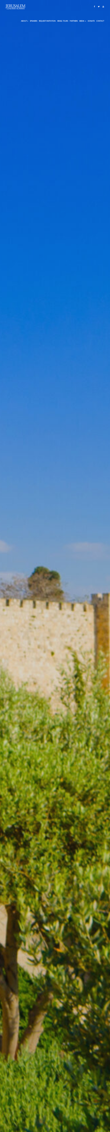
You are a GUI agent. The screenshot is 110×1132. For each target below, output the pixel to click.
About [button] (24, 21)
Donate (91, 21)
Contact (100, 21)
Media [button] (82, 21)
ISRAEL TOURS (62, 21)
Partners (74, 21)
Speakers (33, 21)
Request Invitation (47, 21)
